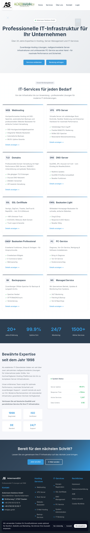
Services (49, 5)
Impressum (76, 484)
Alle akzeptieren (80, 526)
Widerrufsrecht (77, 499)
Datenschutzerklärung (80, 489)
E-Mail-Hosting (42, 510)
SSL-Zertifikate (61, 492)
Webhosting (41, 487)
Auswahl (69, 526)
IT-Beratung (60, 517)
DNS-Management (60, 498)
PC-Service (60, 504)
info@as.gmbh (9, 510)
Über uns (59, 5)
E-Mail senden (53, 462)
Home (40, 5)
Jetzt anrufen (35, 462)
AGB (73, 494)
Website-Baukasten (40, 503)
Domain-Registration (60, 485)
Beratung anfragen (56, 62)
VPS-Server (41, 492)
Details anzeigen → (12, 145)
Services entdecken (34, 62)
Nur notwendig (58, 526)
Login (77, 5)
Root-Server (41, 497)
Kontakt (69, 5)
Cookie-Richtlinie (78, 504)
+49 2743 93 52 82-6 (12, 503)
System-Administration (61, 510)
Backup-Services (40, 516)
